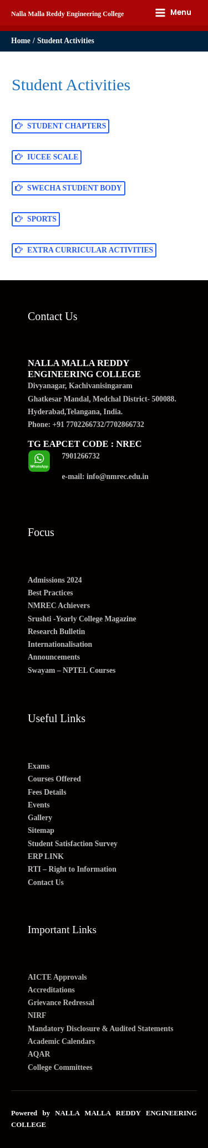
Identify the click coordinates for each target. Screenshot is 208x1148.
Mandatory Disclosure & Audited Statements (101, 1029)
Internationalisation (60, 644)
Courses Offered (54, 779)
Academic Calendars (61, 1041)
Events (39, 805)
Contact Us (46, 882)
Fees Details (47, 792)
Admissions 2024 (55, 580)
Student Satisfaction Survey (73, 844)
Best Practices (50, 593)
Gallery (40, 818)
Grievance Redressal (61, 1002)
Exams (39, 766)
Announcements (54, 657)
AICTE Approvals (57, 977)
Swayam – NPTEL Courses (71, 670)
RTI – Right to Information (72, 869)
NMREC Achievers (59, 605)
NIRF (37, 1015)
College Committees (60, 1067)
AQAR (39, 1054)
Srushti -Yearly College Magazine (82, 619)
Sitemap (41, 830)
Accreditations (51, 990)
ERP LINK (46, 856)
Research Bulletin (56, 631)
